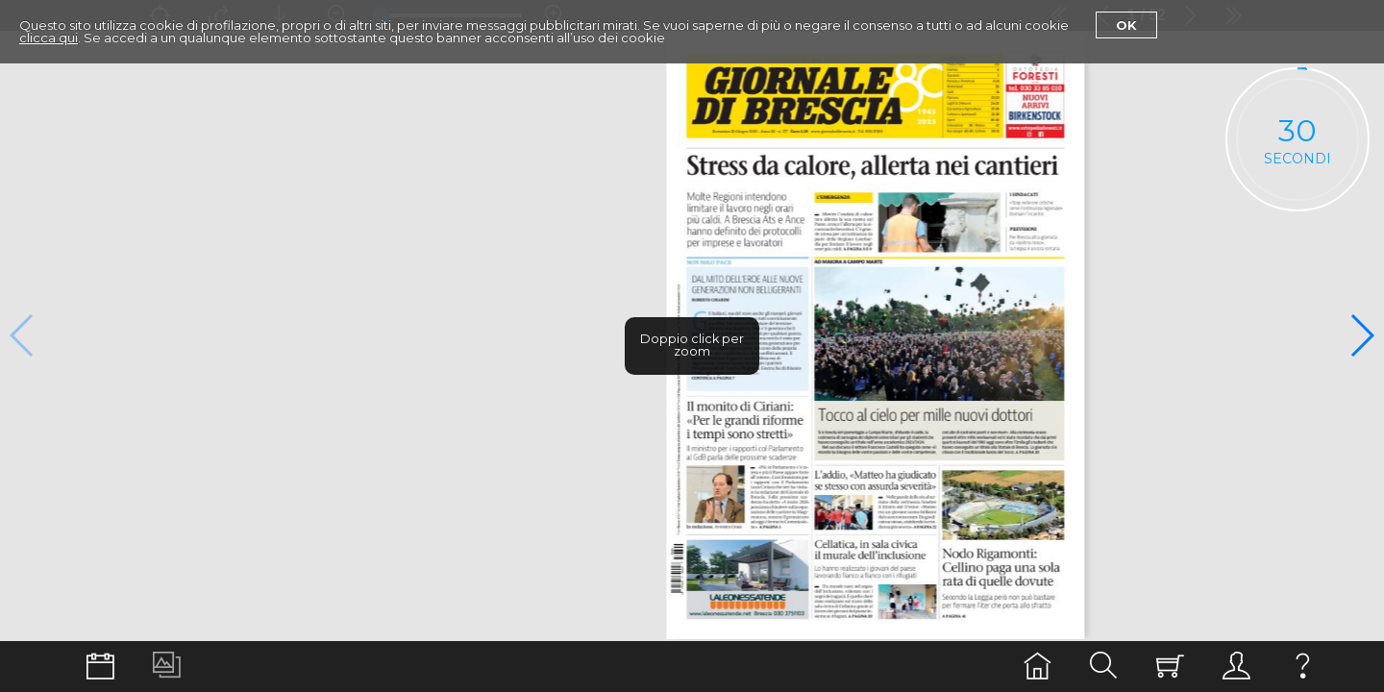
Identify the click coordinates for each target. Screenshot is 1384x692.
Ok (1126, 25)
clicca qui (48, 37)
